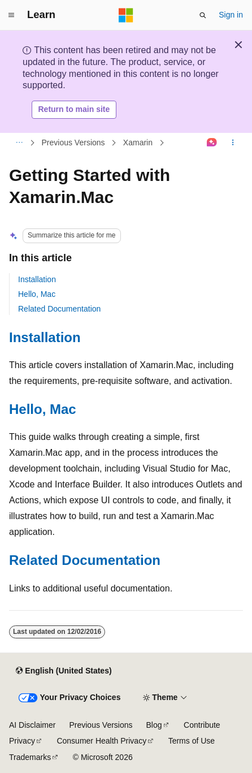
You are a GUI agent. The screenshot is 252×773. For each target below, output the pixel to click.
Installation (37, 279)
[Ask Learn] (212, 142)
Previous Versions (73, 142)
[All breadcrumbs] (19, 142)
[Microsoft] (126, 15)
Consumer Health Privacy (101, 740)
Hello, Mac (36, 294)
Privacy (22, 740)
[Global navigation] (11, 15)
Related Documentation (59, 308)
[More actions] (233, 142)
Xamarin (138, 142)
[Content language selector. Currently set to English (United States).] (63, 671)
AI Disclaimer (32, 724)
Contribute (202, 724)
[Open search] (203, 15)
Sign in (231, 14)
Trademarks (30, 757)
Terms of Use (191, 740)
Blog (154, 724)
